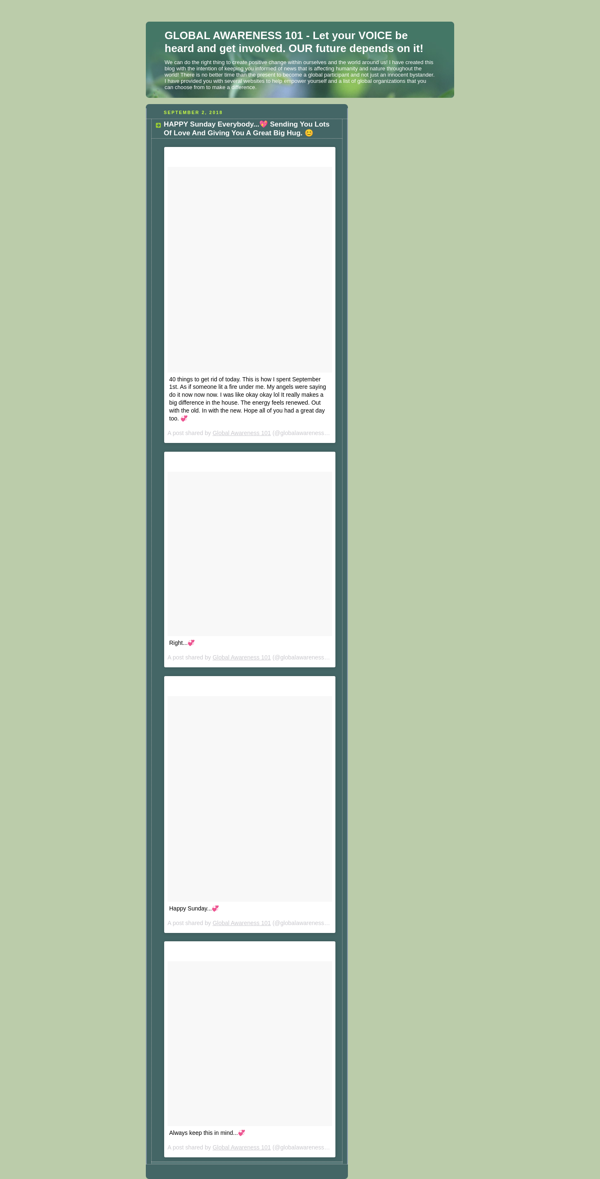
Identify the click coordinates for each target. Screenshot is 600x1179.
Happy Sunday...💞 (194, 908)
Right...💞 (182, 642)
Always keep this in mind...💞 (207, 1132)
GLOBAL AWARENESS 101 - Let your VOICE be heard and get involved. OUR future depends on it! (294, 42)
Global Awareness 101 (241, 433)
